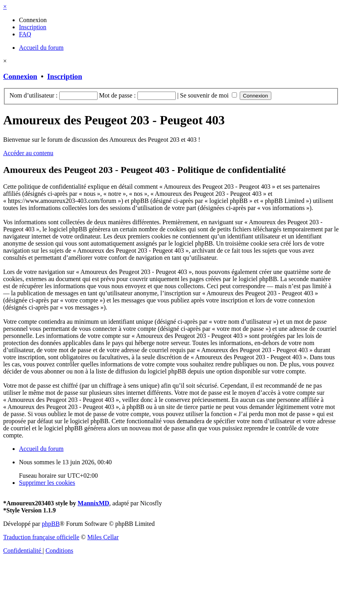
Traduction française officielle (41, 537)
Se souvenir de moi (208, 95)
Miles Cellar (103, 537)
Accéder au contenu (28, 153)
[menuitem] (33, 20)
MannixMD (93, 503)
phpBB (51, 523)
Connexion (20, 76)
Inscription (64, 76)
